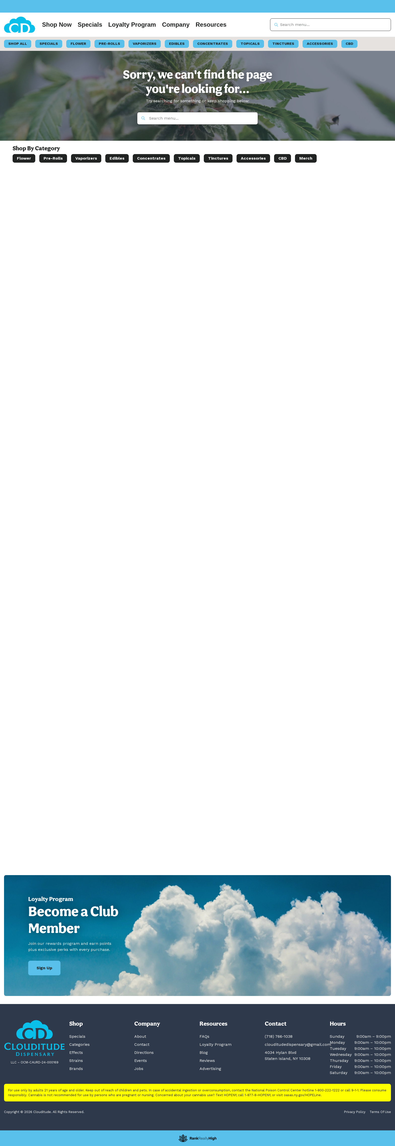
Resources (210, 24)
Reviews (207, 1060)
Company (175, 24)
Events (140, 1060)
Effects (76, 1052)
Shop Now (57, 24)
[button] (20, 179)
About (140, 1036)
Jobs (138, 1068)
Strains (76, 1060)
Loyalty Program (132, 24)
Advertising (210, 1068)
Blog (204, 1052)
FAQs (204, 1036)
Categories (79, 1044)
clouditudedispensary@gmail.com (298, 1044)
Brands (76, 1068)
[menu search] (44, 179)
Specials (90, 24)
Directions (144, 1052)
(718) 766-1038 (278, 1036)
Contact (141, 1044)
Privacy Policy (355, 1112)
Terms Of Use (380, 1112)
